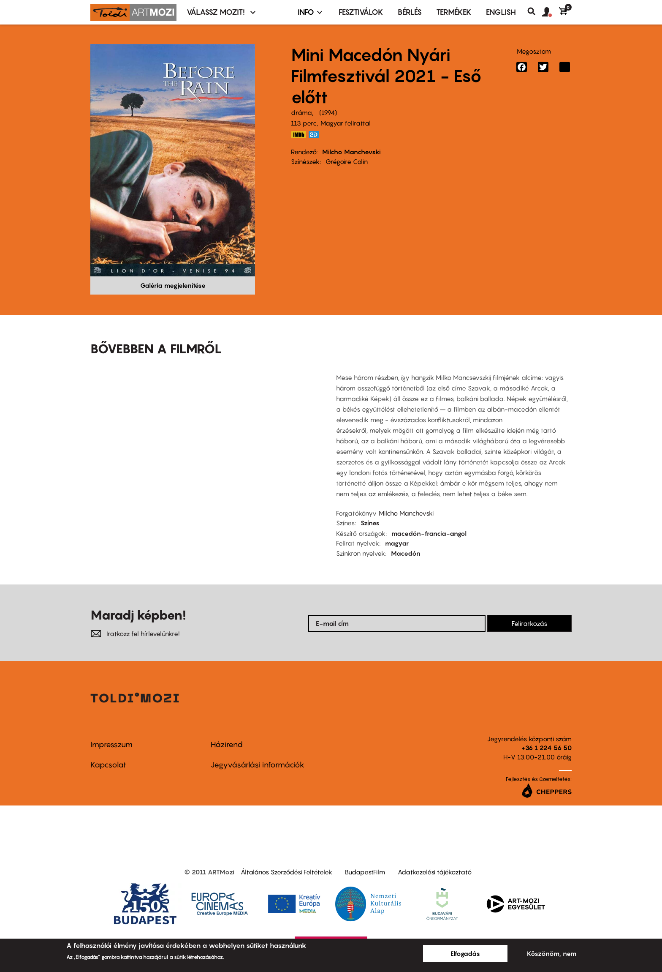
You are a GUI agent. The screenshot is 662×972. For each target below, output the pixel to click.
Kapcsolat (108, 764)
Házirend (227, 744)
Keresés (534, 11)
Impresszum (111, 744)
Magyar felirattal (345, 123)
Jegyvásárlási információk (257, 764)
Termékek (454, 12)
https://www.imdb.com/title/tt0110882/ (298, 134)
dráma (301, 112)
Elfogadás (465, 953)
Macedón (406, 553)
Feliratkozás (529, 623)
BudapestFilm (365, 872)
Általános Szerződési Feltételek (286, 872)
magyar (397, 543)
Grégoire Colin (347, 161)
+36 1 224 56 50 (546, 747)
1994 (328, 112)
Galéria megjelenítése (173, 285)
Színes (370, 523)
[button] (550, 12)
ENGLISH (501, 12)
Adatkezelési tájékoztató (435, 872)
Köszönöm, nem (551, 953)
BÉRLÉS (410, 12)
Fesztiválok (361, 12)
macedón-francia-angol (429, 533)
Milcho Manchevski (351, 152)
